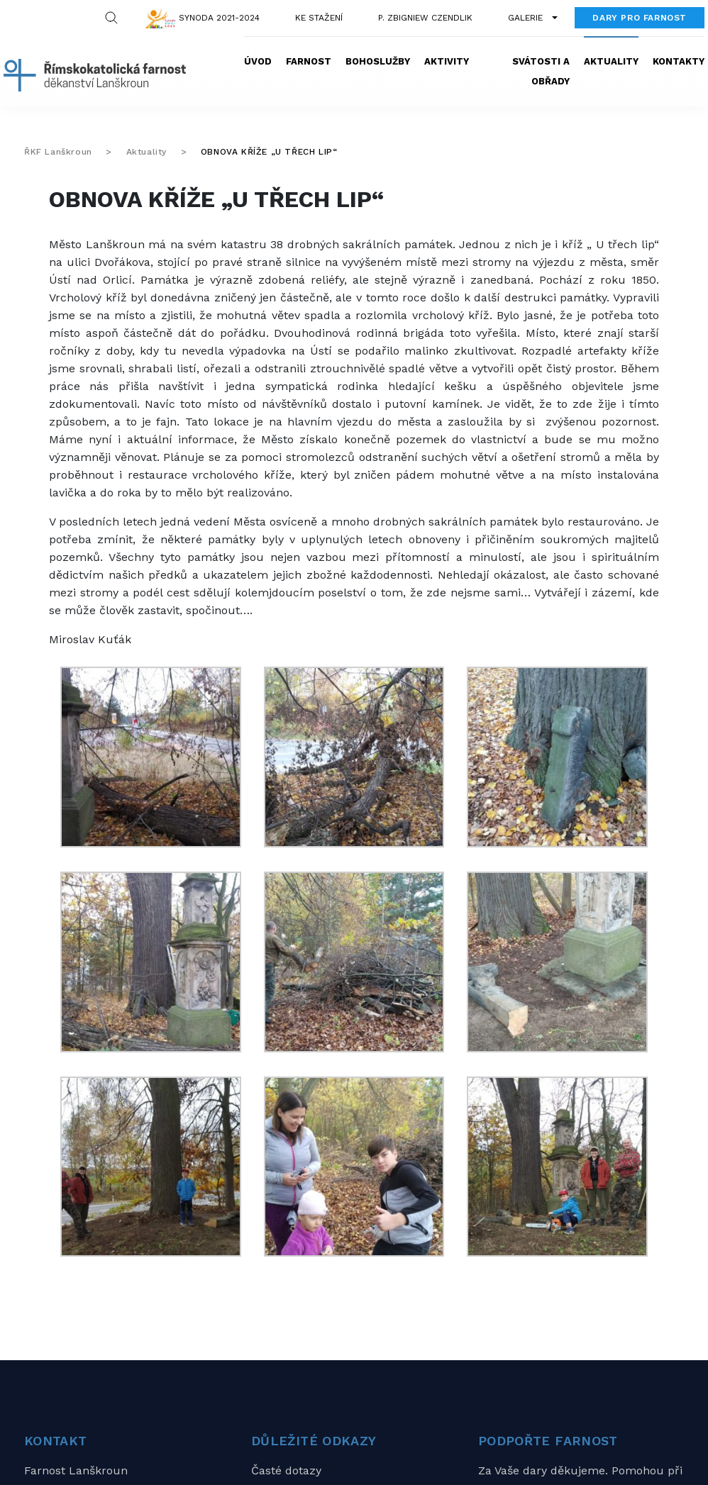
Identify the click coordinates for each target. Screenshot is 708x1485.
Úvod (258, 61)
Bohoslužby (377, 61)
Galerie (525, 18)
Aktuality (611, 61)
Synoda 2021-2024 (219, 18)
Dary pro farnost (639, 18)
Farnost (308, 61)
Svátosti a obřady (541, 71)
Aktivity (446, 61)
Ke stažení (319, 18)
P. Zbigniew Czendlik (425, 18)
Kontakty (678, 61)
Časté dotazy (286, 1470)
